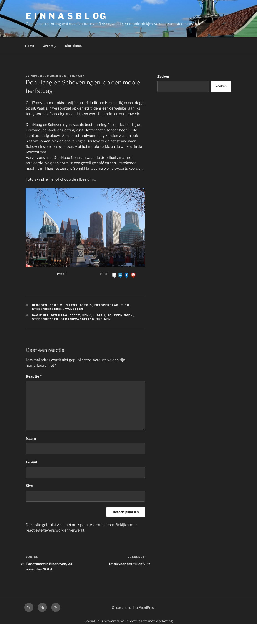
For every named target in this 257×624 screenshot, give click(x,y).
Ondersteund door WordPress (133, 607)
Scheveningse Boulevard (83, 141)
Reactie (34, 376)
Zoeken (163, 76)
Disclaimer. (73, 46)
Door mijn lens (64, 305)
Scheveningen (120, 315)
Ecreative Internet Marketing (148, 621)
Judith (99, 315)
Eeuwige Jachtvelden (43, 130)
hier (51, 179)
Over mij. (49, 46)
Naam (31, 438)
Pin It (104, 273)
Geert (75, 315)
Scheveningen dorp (42, 146)
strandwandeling (77, 319)
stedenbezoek (45, 319)
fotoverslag (106, 305)
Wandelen (74, 309)
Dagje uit (40, 315)
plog (125, 305)
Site (29, 486)
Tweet (61, 273)
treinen (103, 319)
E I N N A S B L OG (66, 16)
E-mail (31, 462)
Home (29, 46)
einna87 (77, 75)
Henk (86, 315)
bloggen (40, 305)
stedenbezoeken (47, 309)
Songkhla (81, 168)
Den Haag (59, 315)
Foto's (86, 305)
